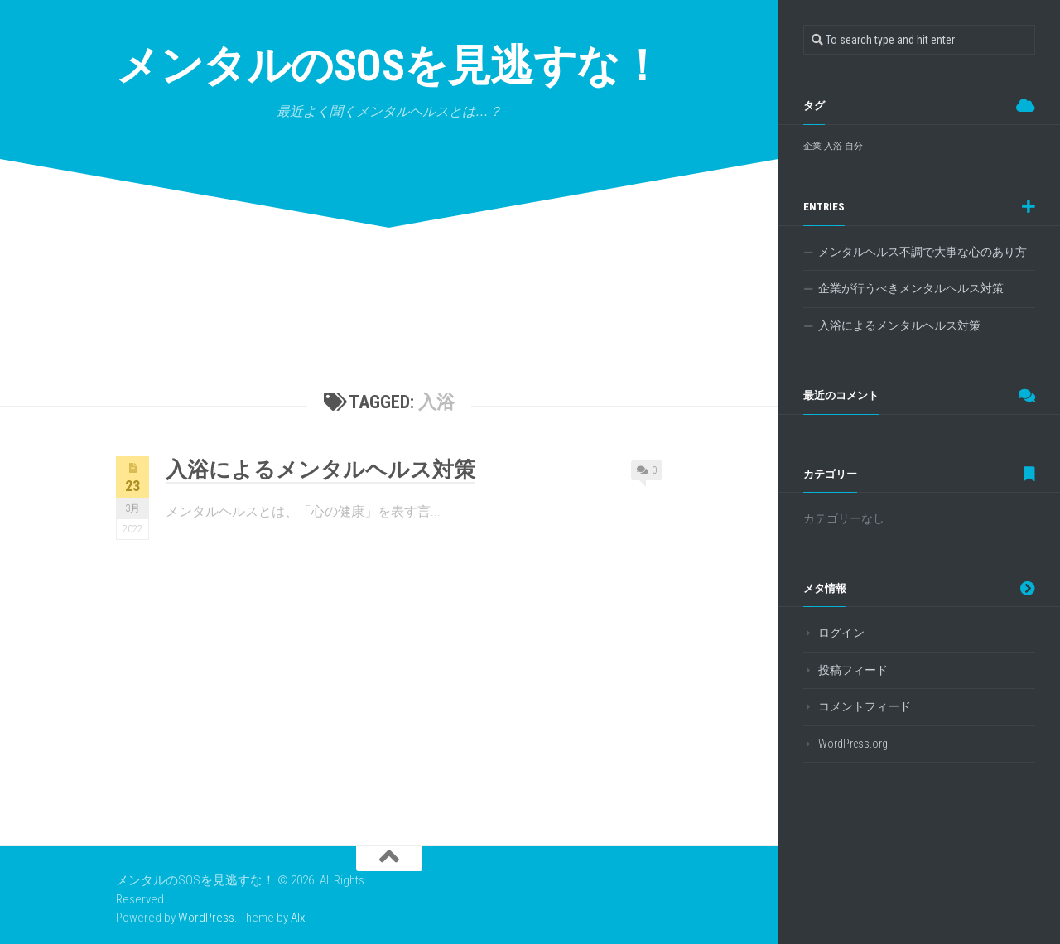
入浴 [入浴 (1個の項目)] (833, 146)
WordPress (206, 917)
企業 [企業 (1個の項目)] (812, 146)
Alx (298, 917)
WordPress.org (853, 743)
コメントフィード (864, 706)
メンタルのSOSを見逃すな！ (389, 66)
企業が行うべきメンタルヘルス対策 (911, 288)
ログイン (841, 632)
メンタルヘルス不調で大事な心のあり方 (922, 251)
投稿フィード (853, 670)
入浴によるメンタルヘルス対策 (320, 469)
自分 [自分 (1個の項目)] (854, 146)
